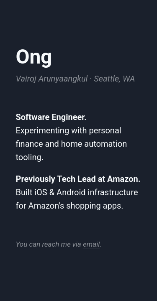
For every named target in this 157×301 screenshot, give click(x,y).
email (91, 244)
